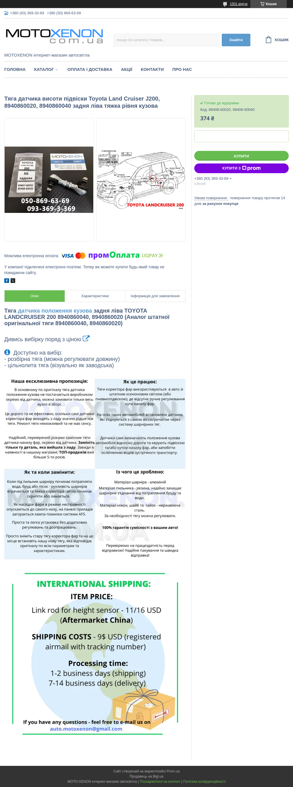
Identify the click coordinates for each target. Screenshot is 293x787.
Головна (14, 69)
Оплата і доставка (89, 69)
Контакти (152, 69)
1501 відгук (239, 4)
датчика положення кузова (55, 310)
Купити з (241, 168)
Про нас (182, 69)
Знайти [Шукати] (236, 40)
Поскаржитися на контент (160, 782)
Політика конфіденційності (204, 782)
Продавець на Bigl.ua (146, 776)
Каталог (44, 69)
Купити (241, 156)
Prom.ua (173, 771)
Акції (126, 69)
